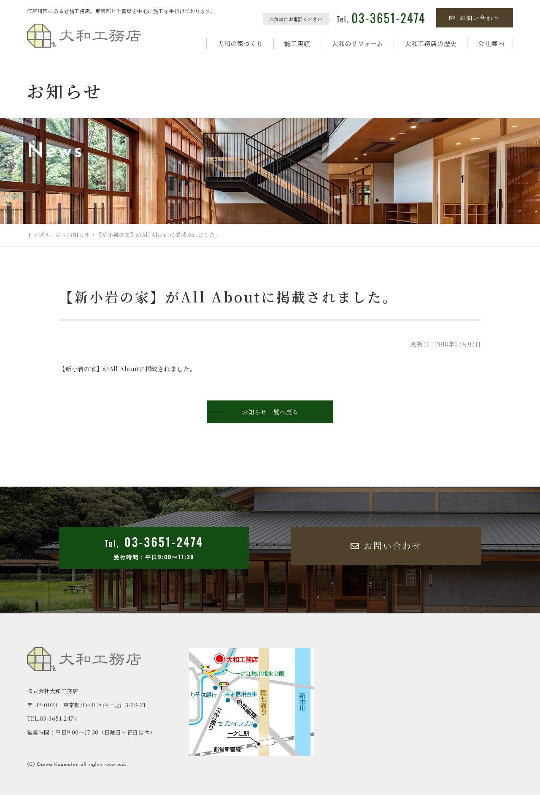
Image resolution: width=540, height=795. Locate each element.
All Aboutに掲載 (136, 368)
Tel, (381, 19)
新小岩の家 (81, 368)
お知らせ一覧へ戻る (270, 412)
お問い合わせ (474, 18)
